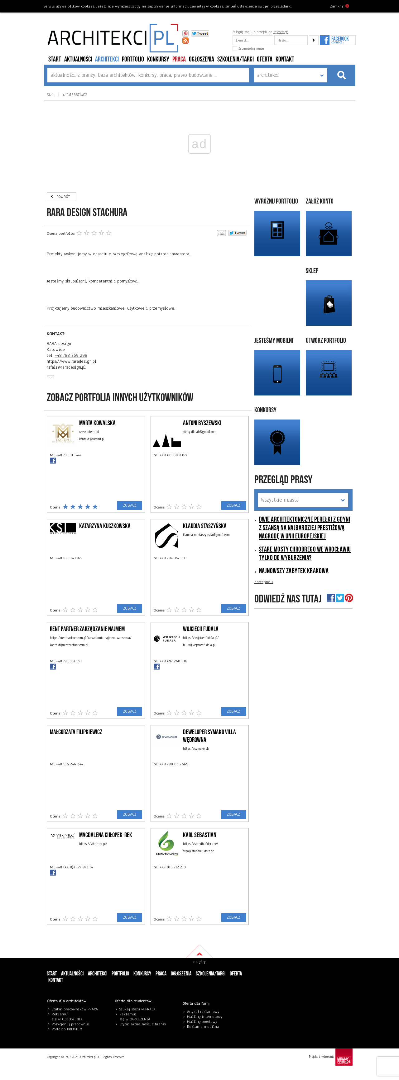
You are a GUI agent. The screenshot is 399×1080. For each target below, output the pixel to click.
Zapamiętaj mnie (248, 48)
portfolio (133, 59)
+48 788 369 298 (71, 355)
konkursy (158, 59)
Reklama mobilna (203, 1026)
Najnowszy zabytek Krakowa (294, 571)
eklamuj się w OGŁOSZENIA (67, 1017)
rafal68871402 (74, 95)
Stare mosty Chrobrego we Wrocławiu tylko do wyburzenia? (305, 553)
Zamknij (339, 6)
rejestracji (280, 31)
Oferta (264, 59)
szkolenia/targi (235, 59)
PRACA (179, 59)
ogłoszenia (201, 59)
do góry (199, 961)
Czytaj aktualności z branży (142, 1024)
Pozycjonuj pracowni (69, 1024)
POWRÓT (63, 196)
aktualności (78, 59)
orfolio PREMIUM (69, 1029)
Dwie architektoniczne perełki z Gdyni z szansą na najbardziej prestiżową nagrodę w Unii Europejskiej (304, 528)
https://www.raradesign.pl (71, 361)
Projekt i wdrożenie (331, 1057)
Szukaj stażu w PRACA (137, 1009)
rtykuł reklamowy (204, 1011)
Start (54, 59)
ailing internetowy (206, 1016)
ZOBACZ (129, 505)
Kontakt (285, 59)
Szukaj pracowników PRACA (75, 1009)
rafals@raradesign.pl (66, 367)
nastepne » (263, 581)
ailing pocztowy (203, 1021)
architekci (107, 59)
